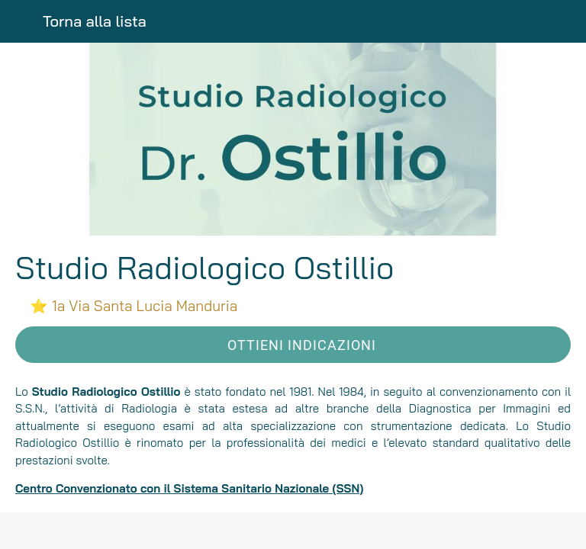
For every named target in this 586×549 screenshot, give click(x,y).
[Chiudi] (21, 21)
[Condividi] (293, 530)
